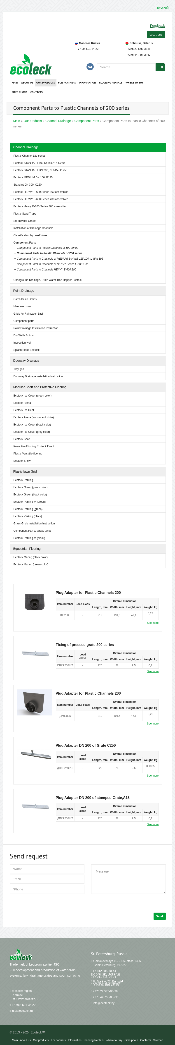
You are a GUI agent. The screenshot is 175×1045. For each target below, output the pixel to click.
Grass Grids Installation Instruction (34, 523)
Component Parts (25, 242)
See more (153, 622)
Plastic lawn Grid (25, 471)
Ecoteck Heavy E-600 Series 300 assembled (40, 206)
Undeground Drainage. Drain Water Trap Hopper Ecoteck (48, 280)
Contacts (36, 92)
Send (159, 916)
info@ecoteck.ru (22, 1010)
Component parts (24, 321)
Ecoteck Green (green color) (31, 487)
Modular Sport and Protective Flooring (40, 387)
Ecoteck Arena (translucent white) (34, 417)
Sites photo (19, 92)
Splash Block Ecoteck (27, 350)
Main (15, 82)
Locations (155, 34)
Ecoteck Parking (23, 480)
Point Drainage (23, 290)
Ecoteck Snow (22, 460)
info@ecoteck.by (103, 1003)
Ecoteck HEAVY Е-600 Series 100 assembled (41, 192)
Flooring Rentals (110, 82)
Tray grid (19, 369)
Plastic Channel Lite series (29, 155)
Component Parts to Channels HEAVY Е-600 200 (46, 269)
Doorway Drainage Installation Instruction (38, 376)
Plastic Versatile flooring (28, 453)
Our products (45, 82)
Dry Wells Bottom (24, 335)
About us (27, 82)
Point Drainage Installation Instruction (36, 328)
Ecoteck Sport (22, 439)
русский (162, 7)
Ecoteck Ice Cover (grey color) (32, 431)
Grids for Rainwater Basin (29, 313)
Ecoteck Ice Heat (24, 410)
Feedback (157, 25)
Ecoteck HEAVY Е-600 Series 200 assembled (41, 199)
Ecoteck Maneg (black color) (31, 557)
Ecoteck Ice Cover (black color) (32, 424)
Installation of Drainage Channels (34, 228)
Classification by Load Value (30, 235)
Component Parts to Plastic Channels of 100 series (47, 247)
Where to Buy (135, 82)
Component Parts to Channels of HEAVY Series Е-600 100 (52, 264)
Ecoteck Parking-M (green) (30, 501)
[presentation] (44, 904)
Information (87, 82)
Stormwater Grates (25, 220)
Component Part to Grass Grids (32, 530)
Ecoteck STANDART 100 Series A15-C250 (39, 163)
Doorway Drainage (26, 360)
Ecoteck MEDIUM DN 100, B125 (33, 177)
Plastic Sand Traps (25, 213)
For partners (67, 82)
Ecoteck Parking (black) (28, 516)
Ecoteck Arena (22, 402)
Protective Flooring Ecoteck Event (34, 446)
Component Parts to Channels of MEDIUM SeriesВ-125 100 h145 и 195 (60, 258)
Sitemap (158, 1040)
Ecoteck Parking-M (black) (29, 538)
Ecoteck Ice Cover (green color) (33, 395)
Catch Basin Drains (25, 299)
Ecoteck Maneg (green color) (31, 564)
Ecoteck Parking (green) (28, 509)
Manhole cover (22, 306)
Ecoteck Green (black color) (30, 494)
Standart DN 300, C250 (28, 184)
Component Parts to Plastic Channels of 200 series (49, 253)
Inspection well (22, 342)
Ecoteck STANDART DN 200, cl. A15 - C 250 (41, 170)
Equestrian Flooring (27, 548)
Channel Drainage (26, 147)
